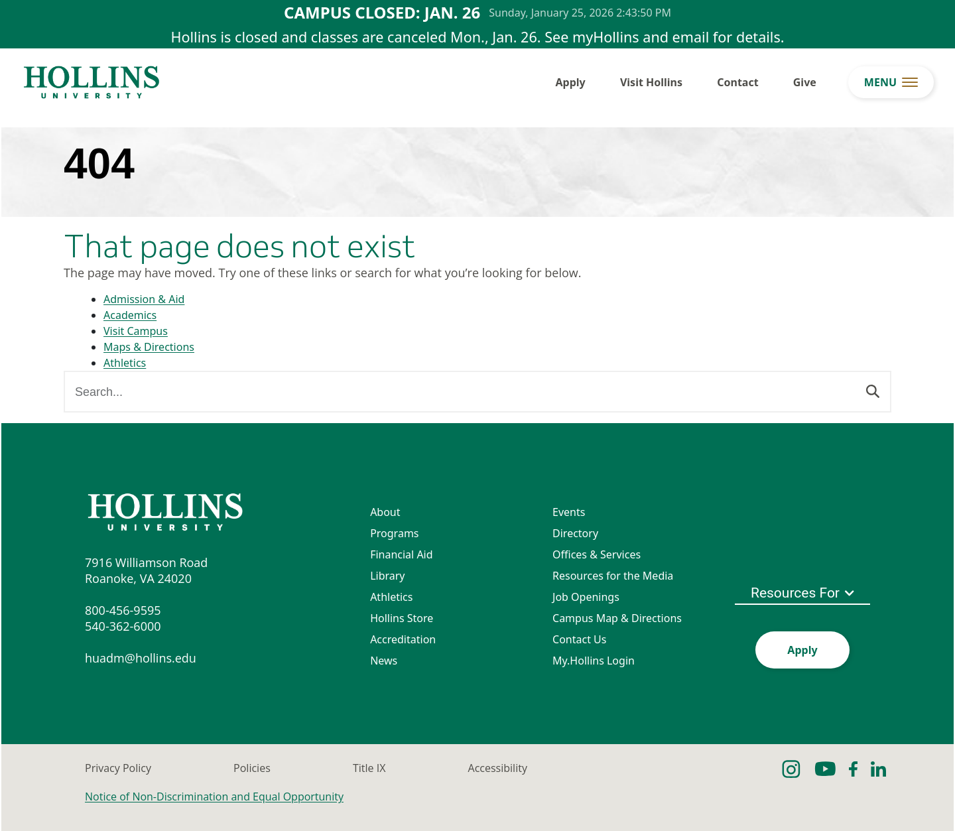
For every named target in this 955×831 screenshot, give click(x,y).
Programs (394, 533)
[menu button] (891, 82)
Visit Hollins (651, 82)
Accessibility (497, 768)
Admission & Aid (143, 299)
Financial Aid (401, 554)
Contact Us (579, 639)
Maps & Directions (148, 347)
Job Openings (585, 597)
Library (387, 575)
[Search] (872, 390)
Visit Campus (135, 331)
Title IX (369, 768)
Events (568, 512)
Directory (575, 533)
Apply (571, 82)
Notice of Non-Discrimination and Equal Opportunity (214, 796)
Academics (130, 315)
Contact (737, 82)
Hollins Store (401, 618)
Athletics (124, 362)
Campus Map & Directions (617, 618)
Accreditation (403, 639)
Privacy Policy (118, 768)
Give (804, 82)
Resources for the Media (612, 575)
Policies (252, 768)
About (385, 512)
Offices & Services (596, 554)
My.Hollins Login (593, 660)
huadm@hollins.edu (140, 658)
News (383, 660)
